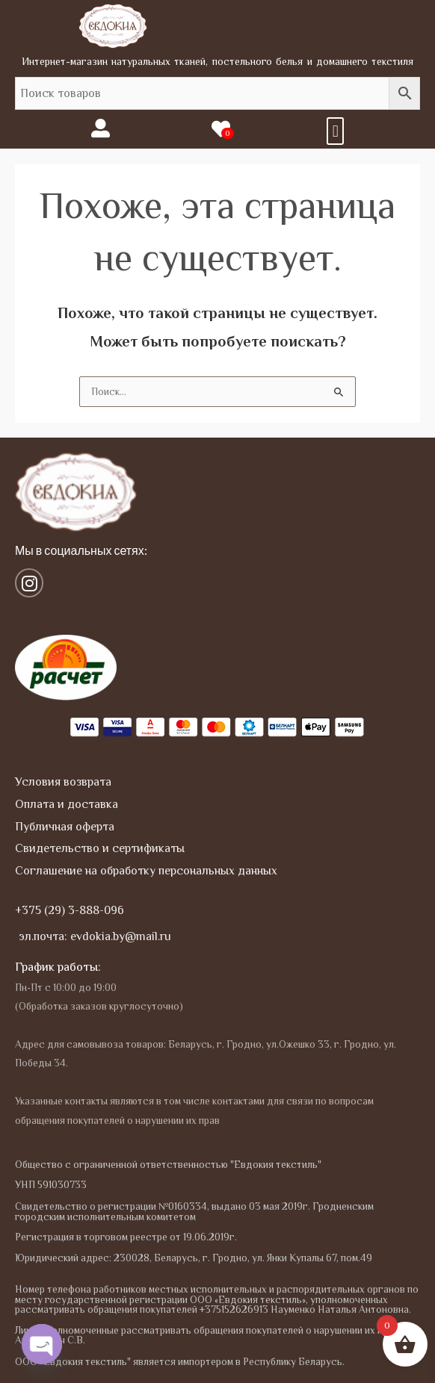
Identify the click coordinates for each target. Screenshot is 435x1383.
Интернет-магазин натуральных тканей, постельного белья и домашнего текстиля (218, 61)
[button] (335, 131)
